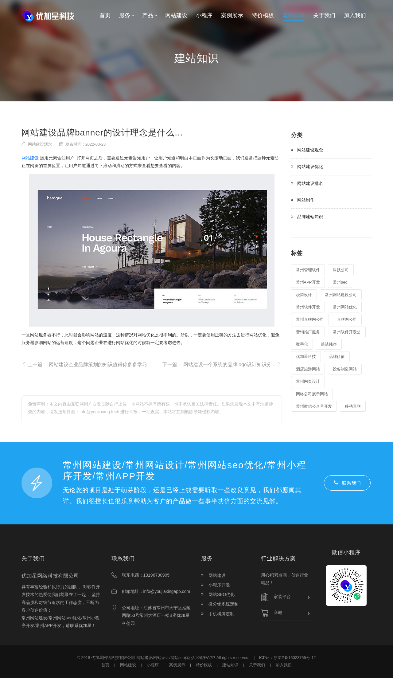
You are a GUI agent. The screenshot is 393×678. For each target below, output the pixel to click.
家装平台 (276, 597)
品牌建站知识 (310, 216)
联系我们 (347, 483)
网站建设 (30, 157)
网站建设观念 (40, 144)
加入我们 (284, 665)
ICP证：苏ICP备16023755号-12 (287, 657)
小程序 (153, 665)
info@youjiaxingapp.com (166, 591)
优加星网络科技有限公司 (113, 657)
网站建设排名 (310, 183)
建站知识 (230, 665)
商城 (271, 613)
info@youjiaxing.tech (99, 411)
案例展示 (177, 665)
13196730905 (156, 575)
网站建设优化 (310, 166)
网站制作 (305, 200)
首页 (105, 665)
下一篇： (222, 364)
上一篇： (84, 364)
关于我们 (257, 665)
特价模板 (204, 665)
